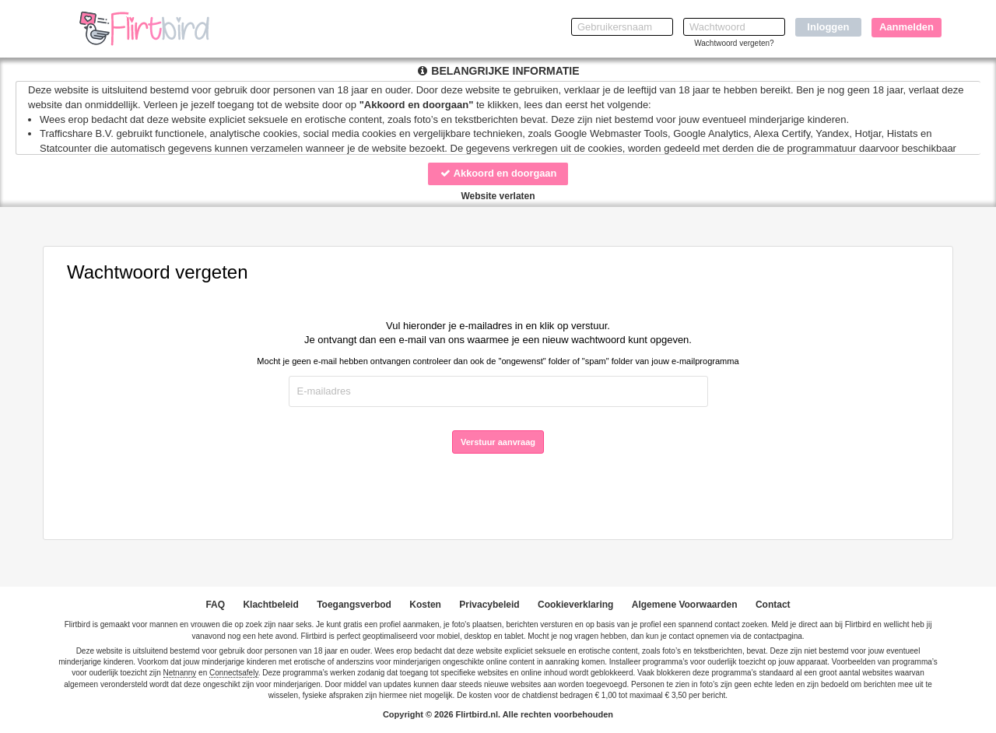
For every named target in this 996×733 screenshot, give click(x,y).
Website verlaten (498, 196)
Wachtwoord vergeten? (733, 43)
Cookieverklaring (575, 604)
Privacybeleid (489, 604)
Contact (773, 604)
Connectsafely (233, 672)
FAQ (215, 604)
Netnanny (180, 672)
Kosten (425, 604)
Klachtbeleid (270, 604)
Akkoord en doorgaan (498, 173)
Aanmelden (906, 27)
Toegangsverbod (354, 604)
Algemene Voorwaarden (685, 604)
